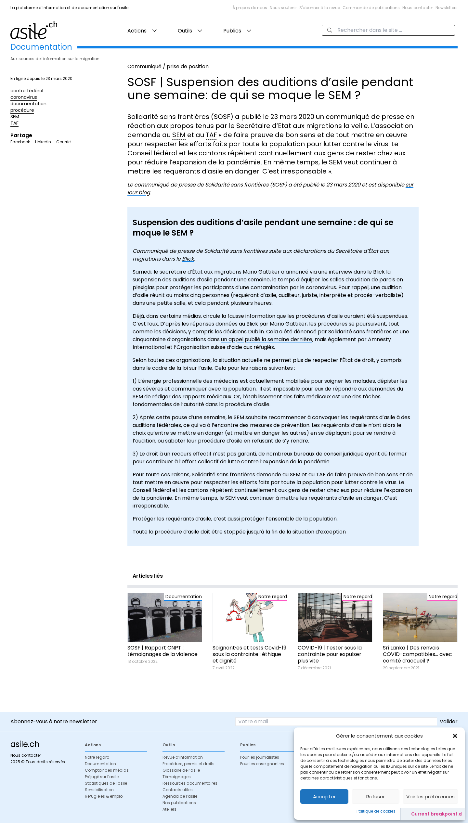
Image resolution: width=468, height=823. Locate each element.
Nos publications (179, 802)
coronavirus (23, 97)
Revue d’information (182, 757)
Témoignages (176, 776)
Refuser (375, 796)
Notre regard (97, 757)
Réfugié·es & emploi (104, 796)
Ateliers (169, 809)
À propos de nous (249, 7)
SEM (14, 116)
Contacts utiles (177, 789)
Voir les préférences (430, 796)
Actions (137, 30)
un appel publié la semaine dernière (266, 339)
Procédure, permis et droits (188, 763)
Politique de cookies (376, 811)
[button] (455, 736)
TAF (14, 123)
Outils (185, 30)
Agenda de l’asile (179, 796)
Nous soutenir (283, 7)
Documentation (100, 763)
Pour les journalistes (259, 757)
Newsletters (447, 7)
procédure (22, 110)
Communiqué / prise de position (168, 66)
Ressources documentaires (189, 783)
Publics (232, 30)
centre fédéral (26, 90)
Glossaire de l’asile (181, 770)
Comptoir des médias (107, 770)
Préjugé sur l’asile (102, 776)
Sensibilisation (99, 789)
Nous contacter (417, 7)
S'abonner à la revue (319, 7)
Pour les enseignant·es (262, 763)
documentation (28, 103)
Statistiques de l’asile (106, 783)
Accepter (324, 796)
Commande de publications (371, 7)
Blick (188, 259)
